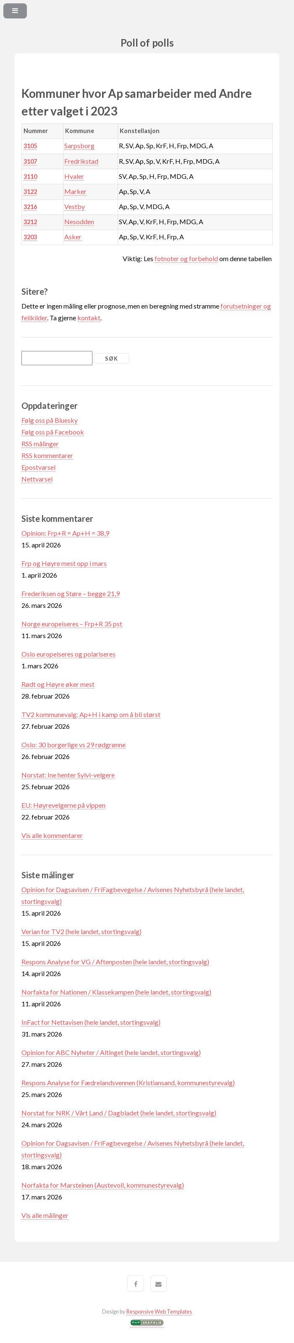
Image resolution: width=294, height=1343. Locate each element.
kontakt (88, 318)
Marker (75, 191)
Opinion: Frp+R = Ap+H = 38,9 (65, 533)
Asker (72, 237)
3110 (30, 176)
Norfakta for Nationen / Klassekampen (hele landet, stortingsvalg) (116, 992)
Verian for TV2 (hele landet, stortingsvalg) (81, 931)
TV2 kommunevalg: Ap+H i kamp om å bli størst (90, 714)
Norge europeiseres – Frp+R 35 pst (71, 624)
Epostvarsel (38, 467)
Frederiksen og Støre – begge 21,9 (70, 593)
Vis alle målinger (44, 1215)
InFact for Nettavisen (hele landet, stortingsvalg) (90, 1022)
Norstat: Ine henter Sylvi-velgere (68, 775)
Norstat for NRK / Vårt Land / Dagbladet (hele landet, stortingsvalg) (118, 1113)
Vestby (74, 206)
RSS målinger (40, 444)
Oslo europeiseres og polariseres (68, 654)
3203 (30, 237)
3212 (30, 221)
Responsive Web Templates (159, 1311)
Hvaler (74, 176)
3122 (30, 191)
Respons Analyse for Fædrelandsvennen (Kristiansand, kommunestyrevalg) (128, 1082)
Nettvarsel (36, 479)
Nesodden (79, 221)
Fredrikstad (81, 161)
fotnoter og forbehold (186, 258)
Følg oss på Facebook (52, 432)
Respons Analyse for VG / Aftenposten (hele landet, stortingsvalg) (115, 962)
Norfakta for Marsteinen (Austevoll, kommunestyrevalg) (102, 1185)
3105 (30, 145)
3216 (30, 206)
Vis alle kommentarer (52, 835)
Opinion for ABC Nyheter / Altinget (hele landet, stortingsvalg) (111, 1052)
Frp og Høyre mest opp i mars (64, 563)
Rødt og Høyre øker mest (57, 684)
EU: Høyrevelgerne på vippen (63, 805)
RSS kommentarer (47, 455)
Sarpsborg (79, 145)
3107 (30, 161)
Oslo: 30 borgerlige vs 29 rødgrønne (73, 745)
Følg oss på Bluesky (49, 420)
